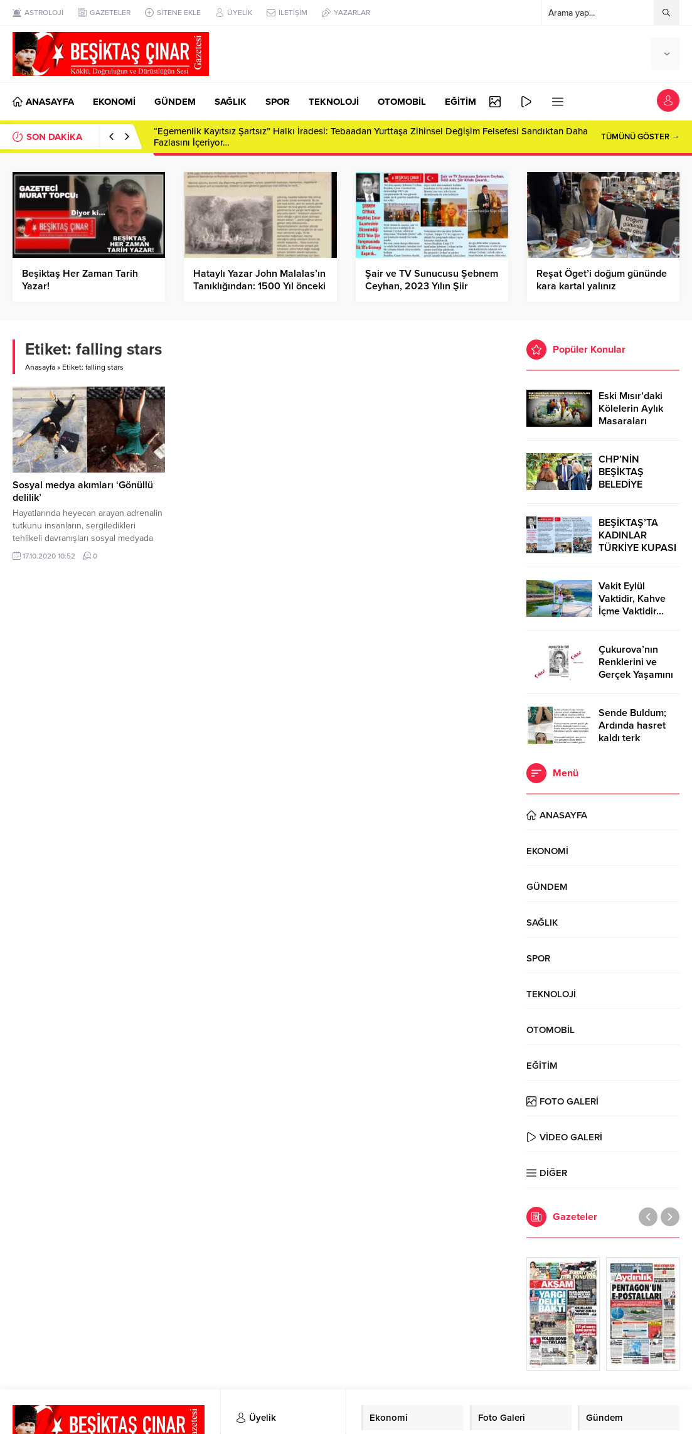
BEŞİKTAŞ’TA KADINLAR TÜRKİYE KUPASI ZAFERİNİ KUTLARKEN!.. (637, 547)
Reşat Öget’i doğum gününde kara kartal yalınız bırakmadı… (601, 286)
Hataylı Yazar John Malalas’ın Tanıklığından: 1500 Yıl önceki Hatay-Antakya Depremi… (259, 286)
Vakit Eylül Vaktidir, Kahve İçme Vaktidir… (632, 599)
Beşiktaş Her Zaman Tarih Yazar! (80, 279)
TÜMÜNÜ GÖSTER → (640, 137)
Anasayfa (40, 367)
